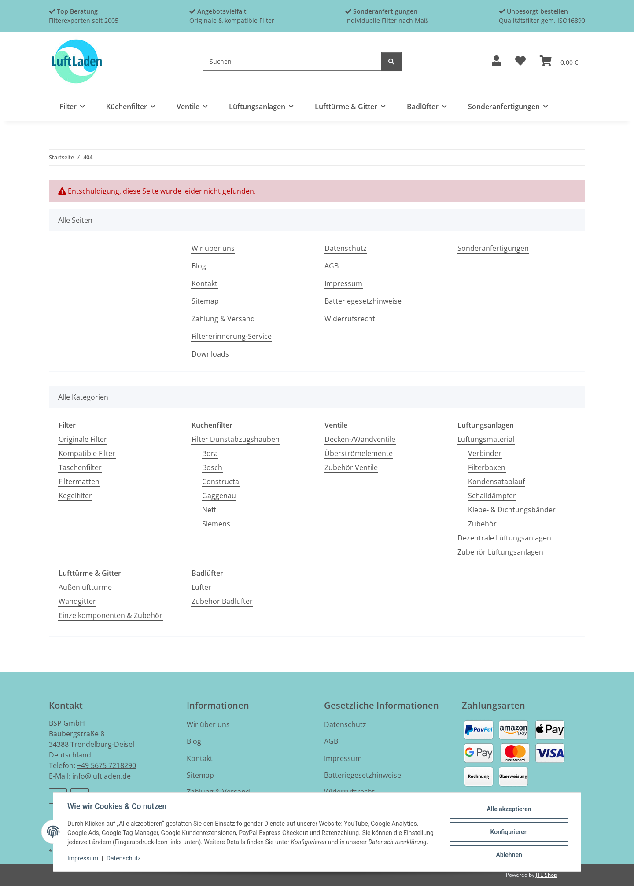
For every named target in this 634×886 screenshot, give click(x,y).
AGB (331, 266)
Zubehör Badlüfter (222, 601)
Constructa (220, 481)
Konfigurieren (508, 831)
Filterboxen (486, 467)
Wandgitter (77, 601)
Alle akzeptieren (509, 808)
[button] (496, 61)
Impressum (82, 858)
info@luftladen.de (101, 776)
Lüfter (201, 587)
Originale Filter (83, 439)
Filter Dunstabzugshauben (236, 439)
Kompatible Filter (87, 453)
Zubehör (482, 524)
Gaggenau (219, 495)
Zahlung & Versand (223, 319)
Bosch (212, 467)
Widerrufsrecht (349, 319)
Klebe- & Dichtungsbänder (512, 510)
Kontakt (204, 283)
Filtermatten (79, 481)
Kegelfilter (75, 495)
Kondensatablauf (496, 481)
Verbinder (484, 453)
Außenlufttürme (85, 587)
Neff (209, 510)
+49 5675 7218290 (106, 765)
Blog (199, 266)
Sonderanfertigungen (493, 248)
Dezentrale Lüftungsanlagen (504, 538)
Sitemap (205, 301)
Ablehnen (509, 854)
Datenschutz (124, 858)
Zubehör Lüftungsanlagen (500, 552)
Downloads (210, 354)
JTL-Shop (546, 875)
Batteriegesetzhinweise (363, 301)
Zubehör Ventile (351, 467)
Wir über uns (213, 248)
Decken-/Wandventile (359, 439)
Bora (210, 453)
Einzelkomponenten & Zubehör (110, 615)
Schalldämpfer (492, 495)
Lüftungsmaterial (485, 439)
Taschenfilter (80, 467)
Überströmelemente (358, 453)
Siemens (216, 524)
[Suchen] (292, 61)
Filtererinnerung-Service (232, 336)
